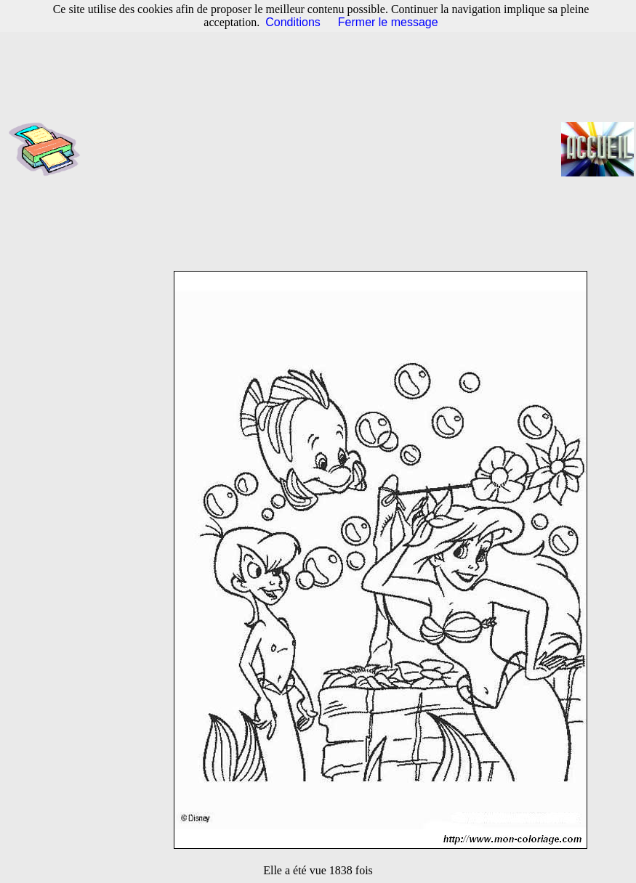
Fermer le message (388, 22)
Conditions (293, 22)
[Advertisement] (325, 149)
